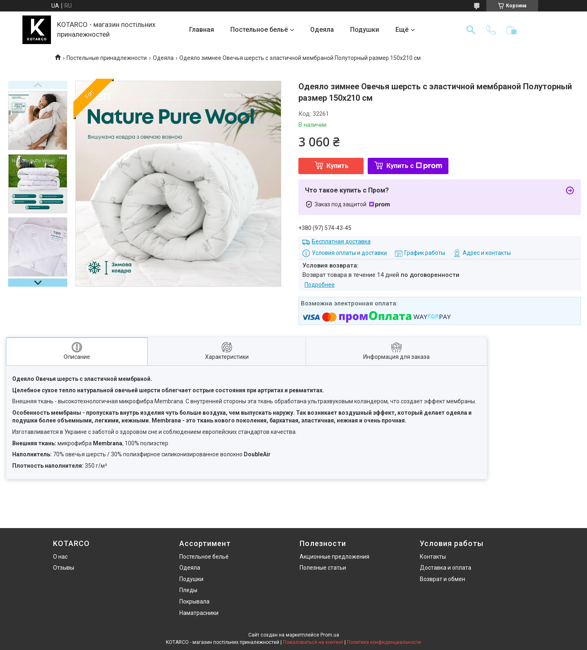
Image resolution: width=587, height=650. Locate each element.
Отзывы (63, 567)
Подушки (364, 29)
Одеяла (322, 29)
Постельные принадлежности (106, 58)
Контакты (433, 556)
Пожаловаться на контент (313, 642)
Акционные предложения (334, 556)
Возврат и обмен (442, 579)
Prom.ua (329, 635)
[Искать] (471, 30)
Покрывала (194, 601)
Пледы (188, 590)
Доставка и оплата (445, 567)
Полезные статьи (323, 567)
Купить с (414, 166)
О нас (60, 556)
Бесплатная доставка (341, 241)
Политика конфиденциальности (384, 642)
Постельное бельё (259, 29)
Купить (338, 166)
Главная (201, 29)
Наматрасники (198, 613)
